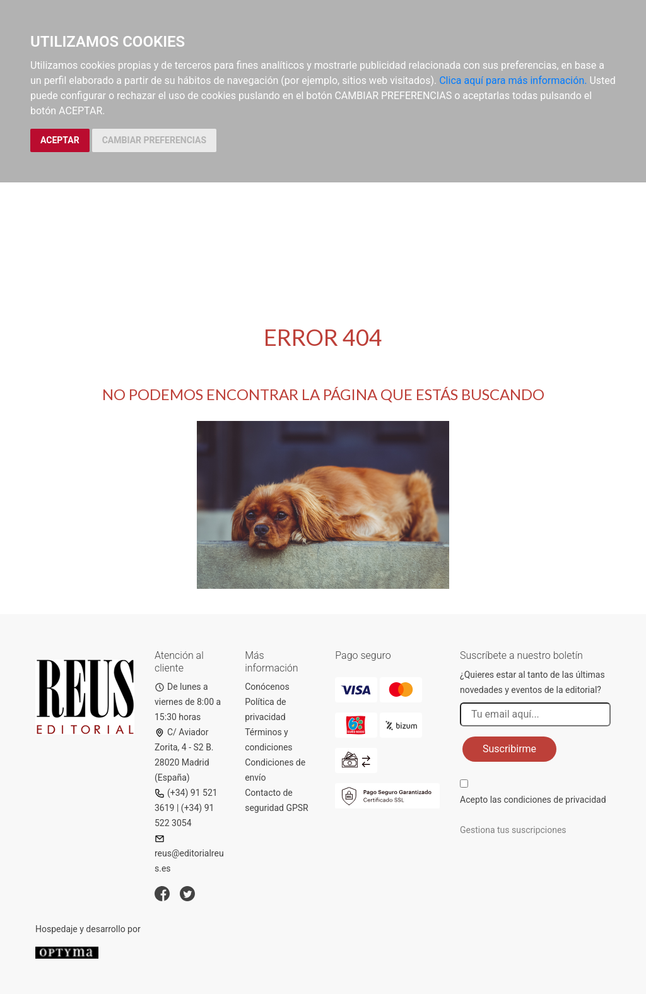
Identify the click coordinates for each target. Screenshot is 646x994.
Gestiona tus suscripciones (513, 830)
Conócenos (267, 687)
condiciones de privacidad (554, 800)
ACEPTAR (59, 140)
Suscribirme (509, 749)
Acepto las (533, 800)
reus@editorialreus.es (189, 853)
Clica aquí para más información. (513, 80)
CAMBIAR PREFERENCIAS (154, 140)
